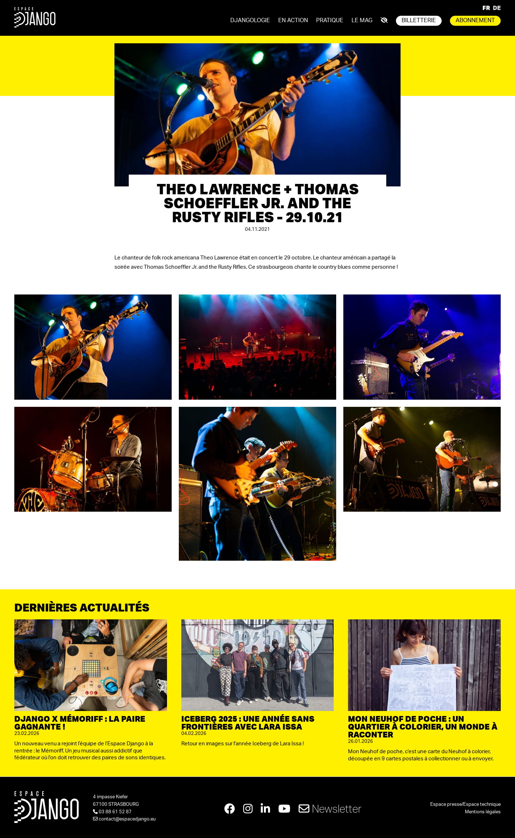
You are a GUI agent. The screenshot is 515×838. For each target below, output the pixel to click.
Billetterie (419, 20)
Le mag (362, 20)
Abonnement (475, 20)
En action (293, 20)
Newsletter (330, 808)
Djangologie (250, 20)
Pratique (329, 20)
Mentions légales (483, 812)
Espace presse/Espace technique (465, 804)
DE (497, 7)
